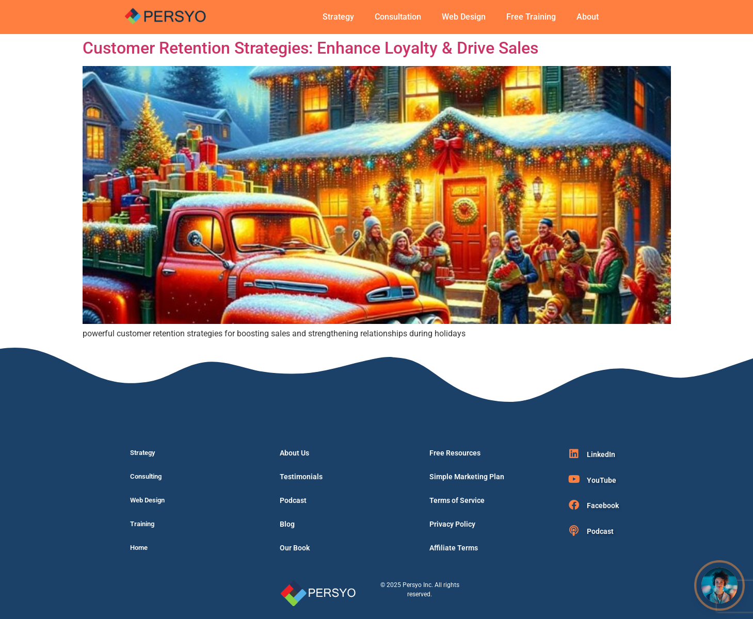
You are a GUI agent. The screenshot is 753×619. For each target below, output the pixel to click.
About (587, 17)
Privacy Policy (452, 524)
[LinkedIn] (574, 454)
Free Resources (454, 453)
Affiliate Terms (453, 548)
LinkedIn (601, 454)
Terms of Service (457, 500)
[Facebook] (574, 505)
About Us (294, 453)
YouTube (601, 480)
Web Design (464, 17)
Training (142, 524)
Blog (287, 524)
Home (139, 547)
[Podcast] (574, 531)
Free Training (531, 17)
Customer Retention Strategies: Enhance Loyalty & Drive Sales (310, 48)
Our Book (295, 548)
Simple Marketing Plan (466, 477)
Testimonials (301, 477)
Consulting (146, 476)
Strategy (338, 17)
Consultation (398, 17)
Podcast (293, 500)
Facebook (603, 505)
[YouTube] (574, 479)
